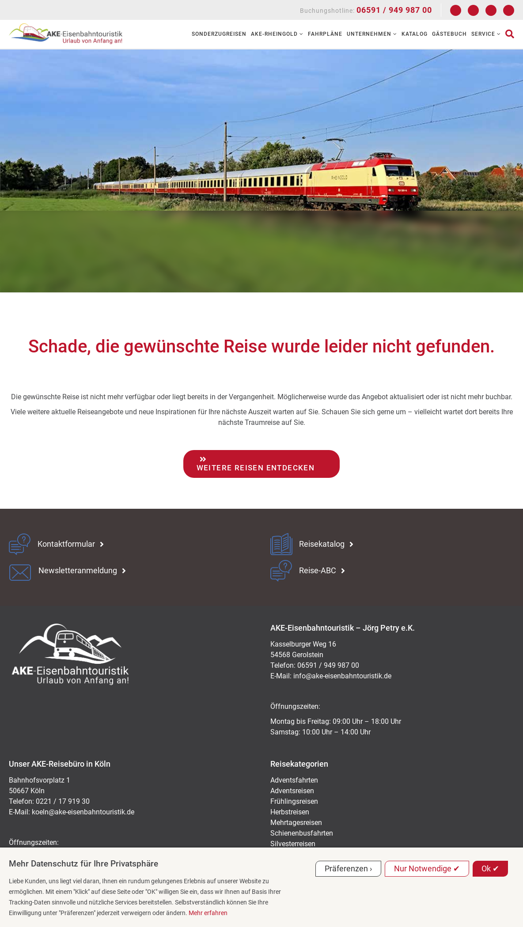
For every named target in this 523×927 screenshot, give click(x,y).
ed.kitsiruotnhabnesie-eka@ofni (342, 676)
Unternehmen (372, 34)
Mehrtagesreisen (296, 822)
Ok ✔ (490, 868)
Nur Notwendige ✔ (427, 868)
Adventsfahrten (294, 780)
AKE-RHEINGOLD (277, 34)
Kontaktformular (66, 544)
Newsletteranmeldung (77, 570)
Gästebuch (449, 34)
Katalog (415, 34)
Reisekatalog (322, 544)
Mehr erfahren (208, 912)
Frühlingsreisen (294, 801)
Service (486, 34)
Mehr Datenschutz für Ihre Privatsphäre (83, 864)
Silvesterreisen (292, 844)
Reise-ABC (317, 570)
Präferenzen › (348, 868)
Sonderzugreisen (219, 34)
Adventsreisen (292, 791)
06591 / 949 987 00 (394, 10)
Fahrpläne (325, 34)
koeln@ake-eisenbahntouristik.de (83, 812)
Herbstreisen (289, 812)
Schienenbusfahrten (301, 833)
